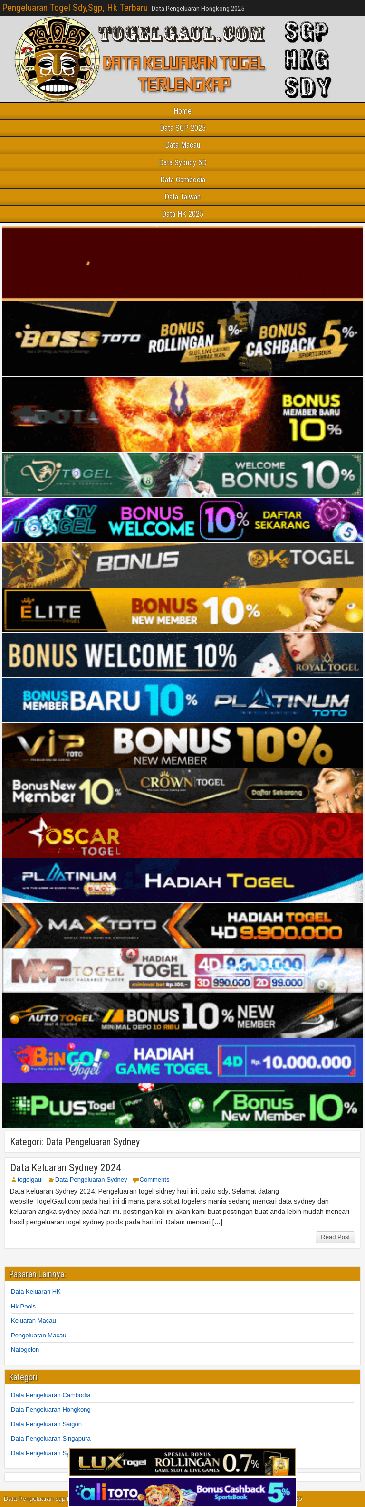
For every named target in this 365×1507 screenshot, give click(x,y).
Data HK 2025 (182, 213)
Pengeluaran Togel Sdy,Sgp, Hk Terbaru (75, 7)
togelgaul (30, 1179)
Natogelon (25, 1349)
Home (182, 110)
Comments (155, 1179)
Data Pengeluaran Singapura (51, 1438)
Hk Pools (23, 1306)
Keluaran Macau (33, 1320)
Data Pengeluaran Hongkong (51, 1409)
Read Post (335, 1237)
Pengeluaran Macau (38, 1335)
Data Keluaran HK (36, 1291)
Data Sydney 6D (183, 162)
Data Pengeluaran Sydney (91, 1179)
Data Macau (182, 145)
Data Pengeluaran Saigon (46, 1424)
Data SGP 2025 (183, 128)
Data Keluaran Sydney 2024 (65, 1168)
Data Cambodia (182, 179)
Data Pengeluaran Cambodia (51, 1395)
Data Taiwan (182, 196)
